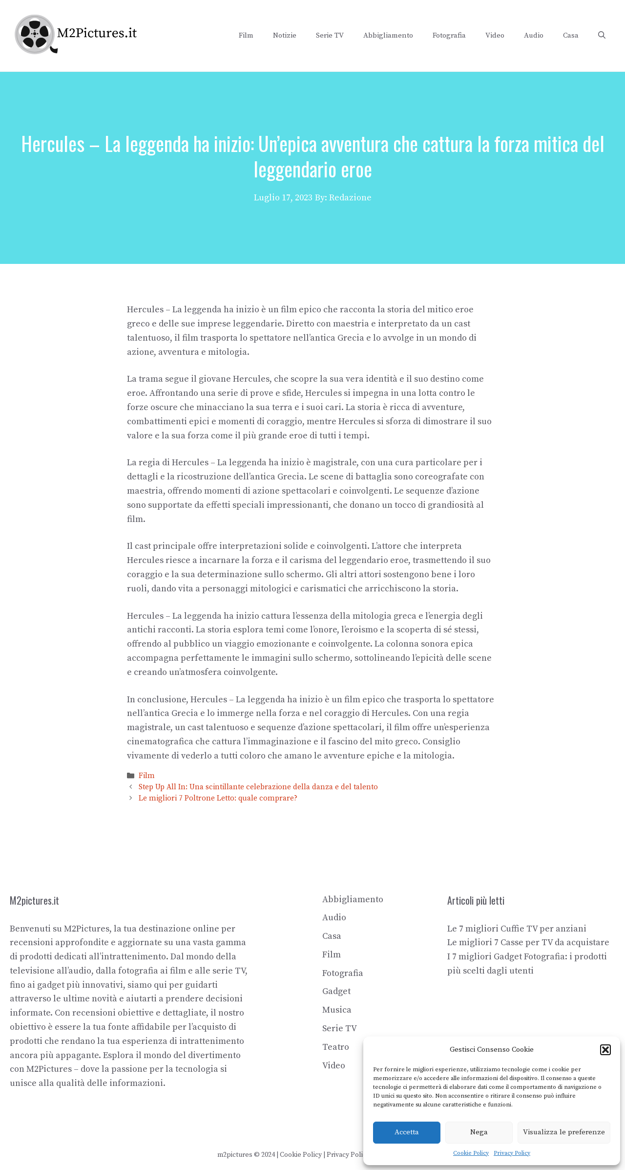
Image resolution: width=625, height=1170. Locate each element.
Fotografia (449, 35)
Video (494, 35)
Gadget (336, 991)
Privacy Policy (512, 1153)
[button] (605, 1050)
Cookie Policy (471, 1153)
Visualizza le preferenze (564, 1132)
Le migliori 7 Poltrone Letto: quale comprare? (218, 798)
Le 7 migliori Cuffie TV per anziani (516, 928)
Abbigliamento (388, 35)
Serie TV (330, 35)
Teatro (335, 1047)
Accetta (407, 1132)
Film (246, 35)
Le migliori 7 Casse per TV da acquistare (528, 942)
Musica (337, 1010)
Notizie (284, 35)
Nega (479, 1132)
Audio (533, 35)
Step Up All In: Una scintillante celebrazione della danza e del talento (258, 787)
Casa (571, 35)
